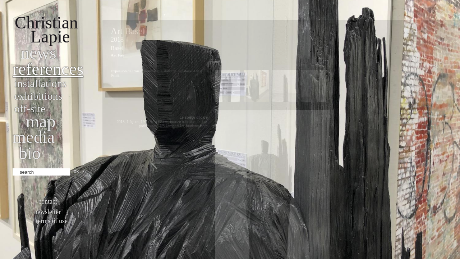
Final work (449, 42)
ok (76, 171)
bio (30, 153)
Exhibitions (38, 96)
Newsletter (47, 211)
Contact (47, 201)
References (48, 68)
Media (34, 136)
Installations (40, 83)
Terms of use (52, 220)
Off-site (29, 108)
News (38, 52)
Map (41, 121)
